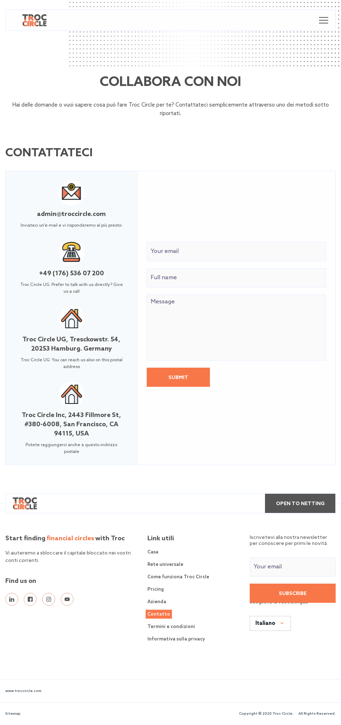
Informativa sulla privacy (176, 639)
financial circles (70, 538)
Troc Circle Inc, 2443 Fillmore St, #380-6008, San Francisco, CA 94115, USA (71, 424)
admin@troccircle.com (71, 214)
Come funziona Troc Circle (178, 577)
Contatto (158, 614)
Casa (152, 552)
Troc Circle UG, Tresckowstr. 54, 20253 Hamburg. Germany (71, 344)
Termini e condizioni (171, 626)
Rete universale (165, 564)
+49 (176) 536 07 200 (71, 273)
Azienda (156, 602)
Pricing (155, 589)
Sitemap (13, 714)
